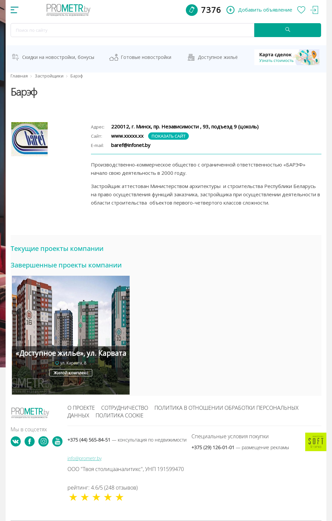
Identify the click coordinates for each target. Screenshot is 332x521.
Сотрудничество (124, 407)
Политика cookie (120, 415)
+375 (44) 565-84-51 (127, 440)
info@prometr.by (84, 458)
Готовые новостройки (146, 57)
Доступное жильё (218, 57)
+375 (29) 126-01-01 (240, 447)
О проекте (81, 407)
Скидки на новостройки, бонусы (58, 57)
